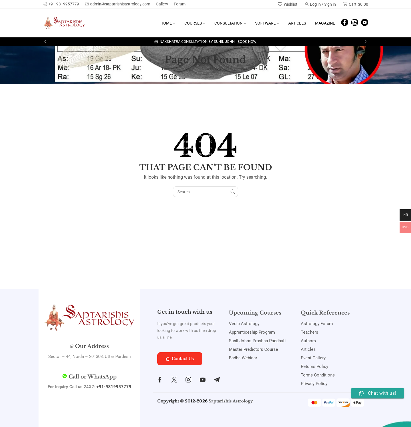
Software (267, 23)
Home (167, 23)
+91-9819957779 (113, 386)
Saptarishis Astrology (231, 401)
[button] (45, 41)
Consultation (230, 23)
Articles (297, 23)
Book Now (247, 41)
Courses (194, 23)
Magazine (325, 23)
